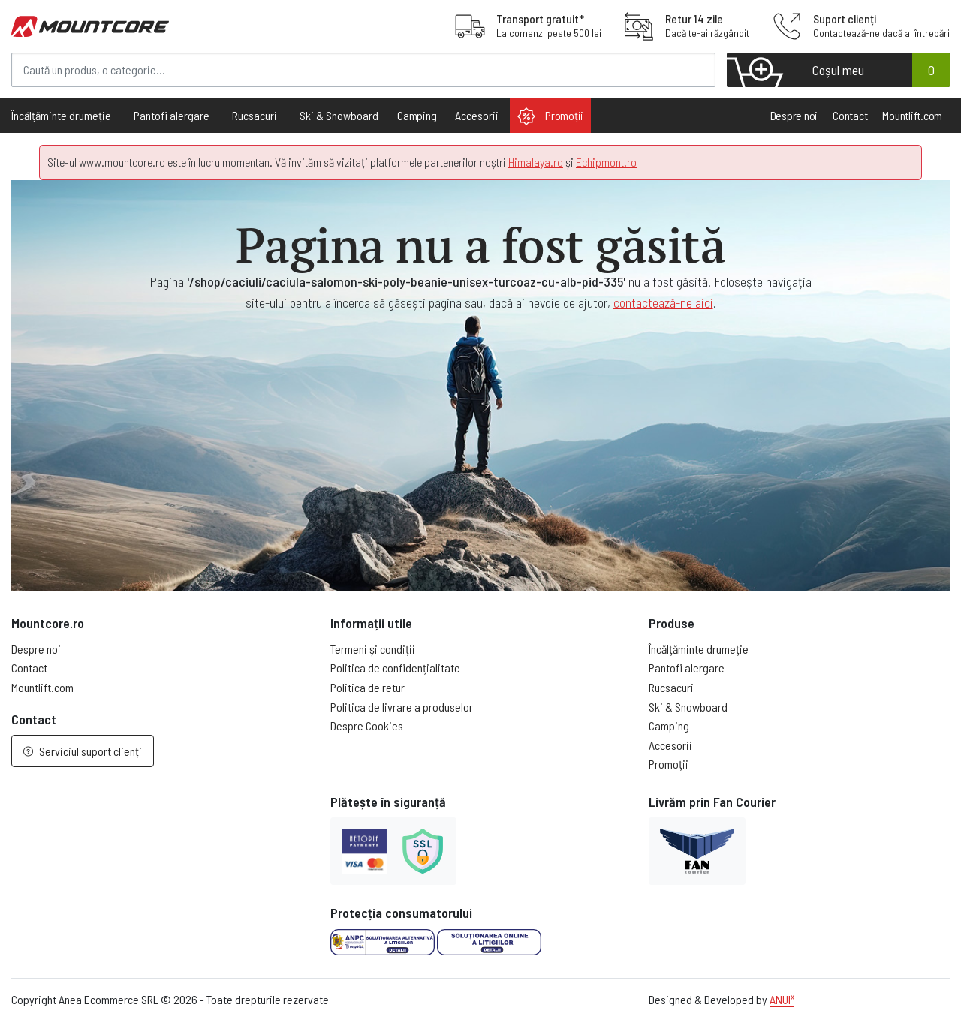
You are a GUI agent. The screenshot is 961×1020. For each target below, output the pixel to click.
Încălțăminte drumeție (699, 649)
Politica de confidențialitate (395, 667)
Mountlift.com (912, 115)
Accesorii (670, 745)
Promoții (550, 116)
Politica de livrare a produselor (401, 707)
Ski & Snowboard (688, 707)
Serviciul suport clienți (82, 751)
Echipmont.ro (606, 162)
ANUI (782, 999)
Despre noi (794, 115)
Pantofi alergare (687, 667)
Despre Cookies (366, 725)
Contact (850, 115)
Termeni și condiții (372, 649)
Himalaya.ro (535, 162)
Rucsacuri (671, 687)
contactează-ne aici (663, 302)
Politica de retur (367, 687)
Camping (416, 115)
